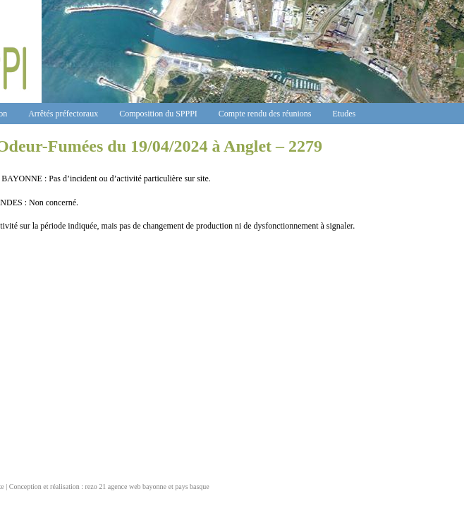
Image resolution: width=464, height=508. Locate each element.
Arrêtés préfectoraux (63, 114)
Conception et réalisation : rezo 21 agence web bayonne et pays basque (109, 486)
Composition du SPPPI (158, 114)
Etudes (344, 114)
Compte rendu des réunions (265, 114)
